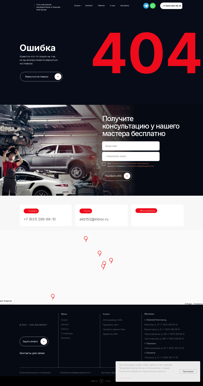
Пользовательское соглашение (34, 372)
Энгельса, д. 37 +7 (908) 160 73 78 (161, 357)
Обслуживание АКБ (112, 320)
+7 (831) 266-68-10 (40, 210)
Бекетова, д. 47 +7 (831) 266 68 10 (160, 324)
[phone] (131, 156)
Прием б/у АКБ (110, 334)
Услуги (64, 320)
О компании (67, 333)
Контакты (65, 338)
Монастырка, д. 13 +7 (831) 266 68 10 (162, 329)
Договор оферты (109, 372)
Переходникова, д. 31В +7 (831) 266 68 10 (164, 334)
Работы (65, 329)
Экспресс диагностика (114, 329)
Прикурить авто (110, 324)
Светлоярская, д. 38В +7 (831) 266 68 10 (164, 338)
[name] (131, 145)
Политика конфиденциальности (75, 372)
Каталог (65, 324)
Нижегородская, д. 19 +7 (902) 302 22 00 (164, 348)
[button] (34, 341)
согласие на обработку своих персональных (130, 163)
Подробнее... (125, 378)
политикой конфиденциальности (140, 166)
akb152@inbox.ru (94, 210)
